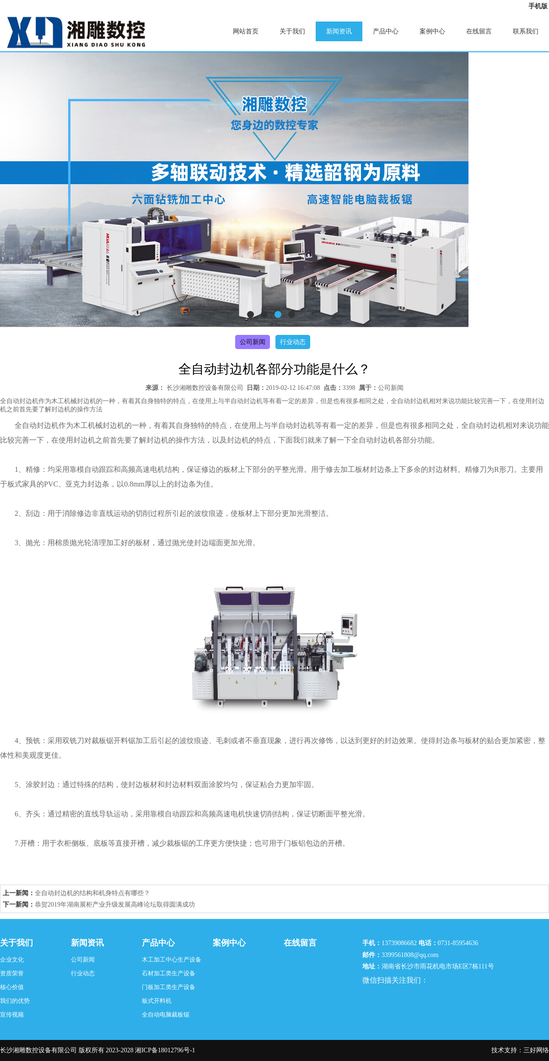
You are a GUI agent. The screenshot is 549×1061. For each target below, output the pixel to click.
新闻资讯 (339, 31)
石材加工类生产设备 (168, 973)
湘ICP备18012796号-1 (165, 1050)
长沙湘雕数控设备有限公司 (205, 387)
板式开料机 (157, 1000)
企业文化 (12, 959)
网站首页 (245, 31)
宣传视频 (12, 1014)
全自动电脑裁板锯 (165, 1014)
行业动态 (293, 342)
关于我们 (292, 31)
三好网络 (536, 1050)
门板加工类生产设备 (168, 987)
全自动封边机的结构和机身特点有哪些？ (92, 893)
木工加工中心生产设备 (171, 959)
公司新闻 (252, 342)
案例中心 (432, 31)
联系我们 (525, 31)
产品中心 (385, 31)
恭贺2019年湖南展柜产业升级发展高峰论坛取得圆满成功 (115, 904)
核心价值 (12, 987)
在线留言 (479, 31)
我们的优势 (15, 1000)
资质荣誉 (12, 973)
